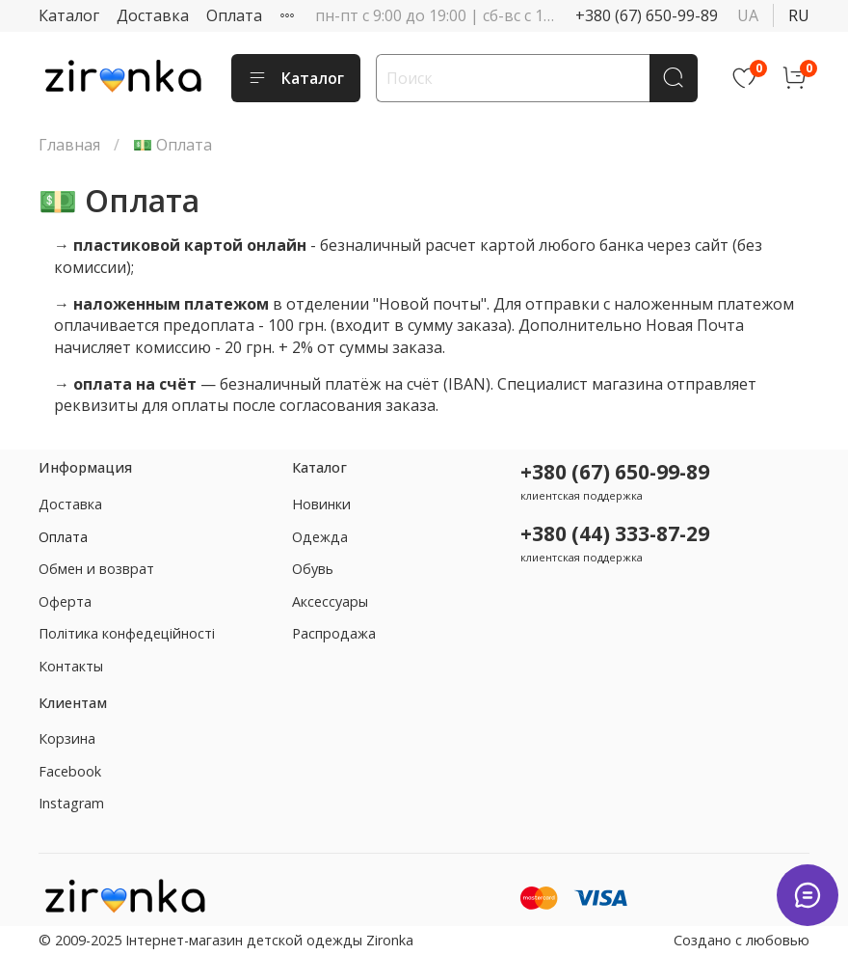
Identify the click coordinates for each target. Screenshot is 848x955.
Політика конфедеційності (127, 633)
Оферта (65, 601)
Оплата (234, 15)
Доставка (153, 15)
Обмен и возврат (96, 568)
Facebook (70, 771)
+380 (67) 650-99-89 (646, 15)
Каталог (69, 15)
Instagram (71, 803)
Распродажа (334, 633)
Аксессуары (330, 601)
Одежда (320, 537)
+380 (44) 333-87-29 (614, 533)
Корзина (67, 738)
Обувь (312, 568)
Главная (69, 144)
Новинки (321, 504)
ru (798, 15)
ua (747, 15)
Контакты (71, 666)
